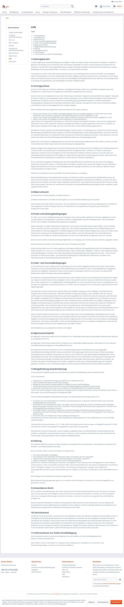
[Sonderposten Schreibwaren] (103, 12)
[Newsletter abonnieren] (120, 579)
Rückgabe (34, 570)
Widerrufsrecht (14, 53)
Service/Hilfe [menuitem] (117, 2)
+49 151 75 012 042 (9, 570)
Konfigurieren (116, 602)
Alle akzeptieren (103, 602)
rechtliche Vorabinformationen (15, 36)
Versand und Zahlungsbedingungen (16, 49)
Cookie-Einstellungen (16, 32)
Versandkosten (57, 594)
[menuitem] (57, 6)
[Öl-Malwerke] (14, 12)
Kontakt (11, 45)
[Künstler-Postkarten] (50, 12)
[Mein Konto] (105, 6)
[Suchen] (72, 6)
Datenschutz (13, 56)
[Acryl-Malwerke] (27, 12)
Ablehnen (91, 602)
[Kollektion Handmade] (82, 12)
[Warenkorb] (117, 6)
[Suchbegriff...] (57, 6)
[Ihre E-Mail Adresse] (105, 579)
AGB (10, 59)
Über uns (12, 40)
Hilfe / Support (13, 43)
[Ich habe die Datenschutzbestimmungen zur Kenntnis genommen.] (93, 583)
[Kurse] (37, 12)
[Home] (4, 12)
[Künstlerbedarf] (66, 12)
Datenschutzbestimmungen (112, 583)
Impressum (12, 61)
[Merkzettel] (96, 6)
